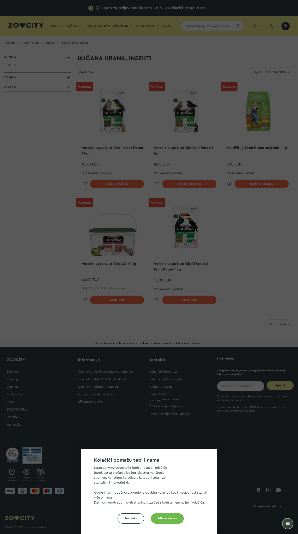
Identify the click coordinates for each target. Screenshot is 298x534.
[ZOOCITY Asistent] (287, 523)
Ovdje (98, 492)
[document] (150, 493)
